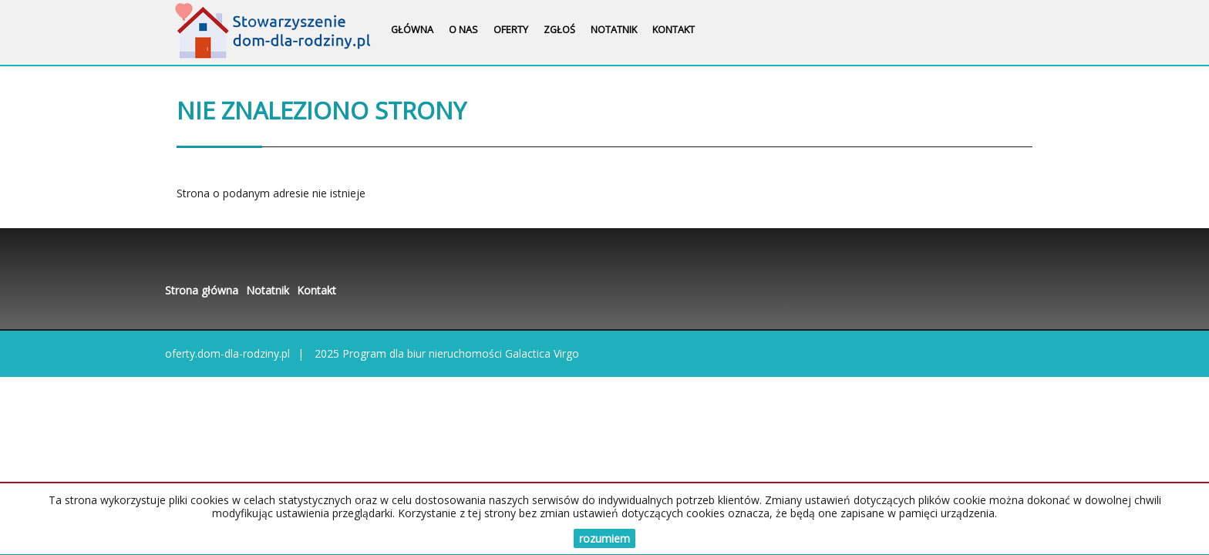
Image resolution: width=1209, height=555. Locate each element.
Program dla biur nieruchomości (423, 353)
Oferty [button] (510, 29)
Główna (412, 29)
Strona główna (201, 290)
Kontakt (673, 29)
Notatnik (614, 29)
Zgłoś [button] (559, 29)
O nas (463, 29)
